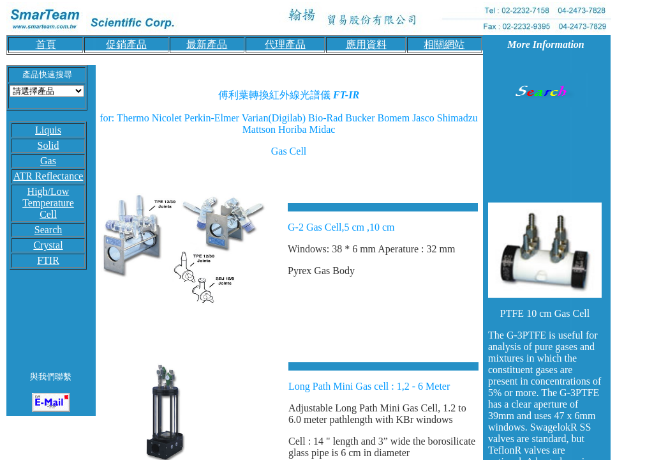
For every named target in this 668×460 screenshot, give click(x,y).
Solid (48, 145)
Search (48, 229)
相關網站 (444, 44)
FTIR (48, 260)
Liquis (48, 130)
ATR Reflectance (48, 176)
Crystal (48, 245)
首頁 (46, 44)
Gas (48, 160)
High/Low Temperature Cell (48, 203)
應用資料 (366, 44)
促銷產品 (126, 44)
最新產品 (206, 44)
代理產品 (285, 44)
